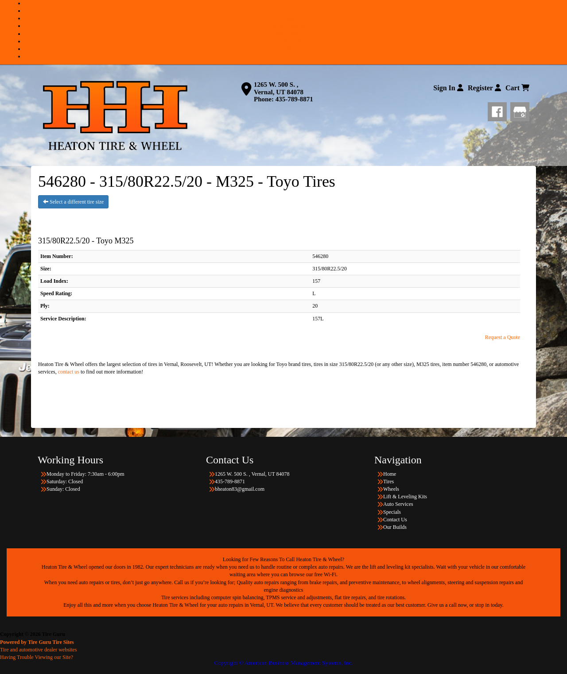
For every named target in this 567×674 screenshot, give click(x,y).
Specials (292, 41)
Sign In (448, 88)
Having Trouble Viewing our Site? (36, 657)
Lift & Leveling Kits (293, 26)
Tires (292, 11)
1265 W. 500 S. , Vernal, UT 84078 (278, 88)
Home (292, 3)
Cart (517, 88)
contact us (68, 372)
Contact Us (292, 49)
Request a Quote (502, 337)
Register (484, 88)
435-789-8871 (294, 99)
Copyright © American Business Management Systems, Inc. (283, 662)
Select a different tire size (73, 202)
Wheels (292, 18)
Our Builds (292, 56)
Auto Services (292, 34)
